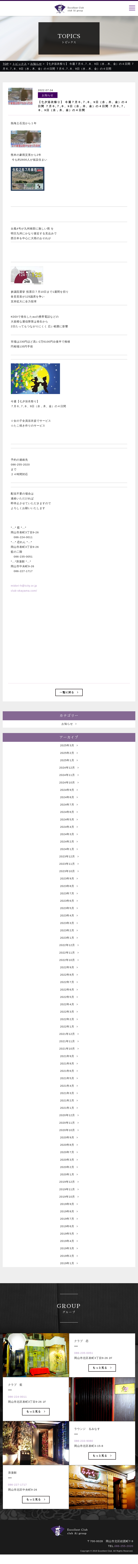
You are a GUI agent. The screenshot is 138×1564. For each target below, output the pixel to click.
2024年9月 (69, 803)
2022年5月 (69, 1014)
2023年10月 (69, 886)
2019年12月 (69, 1202)
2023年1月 (69, 954)
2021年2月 (69, 1119)
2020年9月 (69, 1157)
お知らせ (69, 736)
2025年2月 (69, 765)
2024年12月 (69, 780)
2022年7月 (69, 999)
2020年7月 (69, 1172)
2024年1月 (69, 863)
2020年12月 (69, 1134)
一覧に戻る (68, 692)
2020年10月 (69, 1149)
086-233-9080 (84, 1463)
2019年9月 (69, 1225)
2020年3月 (69, 1180)
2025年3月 (69, 758)
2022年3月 (69, 1029)
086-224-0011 (17, 1419)
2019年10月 (69, 1217)
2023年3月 (69, 938)
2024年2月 (69, 856)
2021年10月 (69, 1067)
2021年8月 (69, 1082)
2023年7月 (69, 908)
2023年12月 (69, 871)
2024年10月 (69, 795)
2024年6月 (69, 825)
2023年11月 (69, 878)
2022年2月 (69, 1036)
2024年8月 (69, 810)
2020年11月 (69, 1142)
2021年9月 (69, 1074)
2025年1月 (69, 773)
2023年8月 (69, 901)
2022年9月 (69, 984)
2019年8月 (69, 1232)
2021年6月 (69, 1089)
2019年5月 (69, 1255)
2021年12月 (69, 1051)
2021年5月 (69, 1097)
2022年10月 (69, 976)
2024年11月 (69, 788)
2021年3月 (69, 1112)
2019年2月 (69, 1278)
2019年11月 (69, 1210)
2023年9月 (69, 893)
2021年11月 (69, 1059)
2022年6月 (69, 1006)
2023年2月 (69, 946)
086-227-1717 (17, 1507)
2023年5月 (69, 923)
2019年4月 (69, 1263)
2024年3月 (69, 848)
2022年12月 (69, 961)
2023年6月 (69, 916)
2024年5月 (69, 833)
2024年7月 (69, 818)
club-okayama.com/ (24, 590)
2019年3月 (69, 1270)
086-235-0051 (84, 1375)
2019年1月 (69, 1285)
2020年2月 (69, 1187)
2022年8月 (69, 991)
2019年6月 (69, 1247)
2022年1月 (69, 1044)
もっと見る (35, 1434)
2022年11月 (69, 969)
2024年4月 (69, 840)
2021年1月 (69, 1127)
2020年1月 (69, 1195)
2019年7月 (69, 1240)
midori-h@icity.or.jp (24, 585)
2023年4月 (69, 931)
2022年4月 (69, 1021)
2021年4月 (69, 1104)
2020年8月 (69, 1165)
